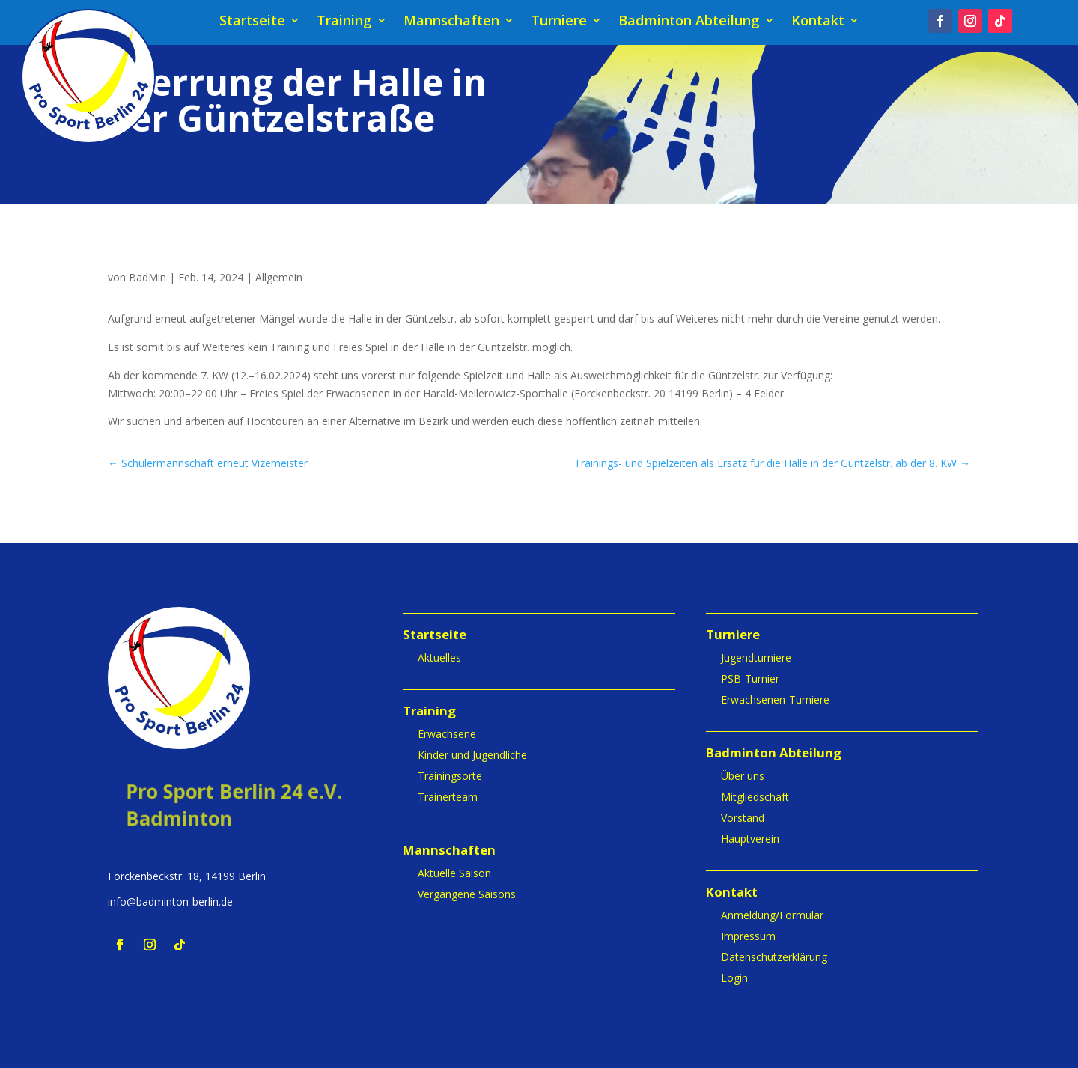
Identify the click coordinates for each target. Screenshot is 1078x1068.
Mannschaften (451, 22)
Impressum (748, 936)
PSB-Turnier (750, 678)
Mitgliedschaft (755, 797)
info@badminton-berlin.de (170, 901)
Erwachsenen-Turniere (775, 699)
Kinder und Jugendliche (472, 755)
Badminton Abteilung (689, 22)
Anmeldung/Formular (772, 915)
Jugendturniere (756, 657)
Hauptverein (750, 838)
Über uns (742, 776)
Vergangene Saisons (467, 894)
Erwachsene (447, 734)
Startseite (252, 22)
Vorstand (742, 818)
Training (344, 22)
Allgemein (278, 277)
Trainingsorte (450, 776)
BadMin (147, 277)
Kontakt (817, 22)
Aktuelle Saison (454, 873)
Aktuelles (439, 657)
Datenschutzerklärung (774, 957)
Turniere (559, 22)
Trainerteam (448, 797)
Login (734, 978)
